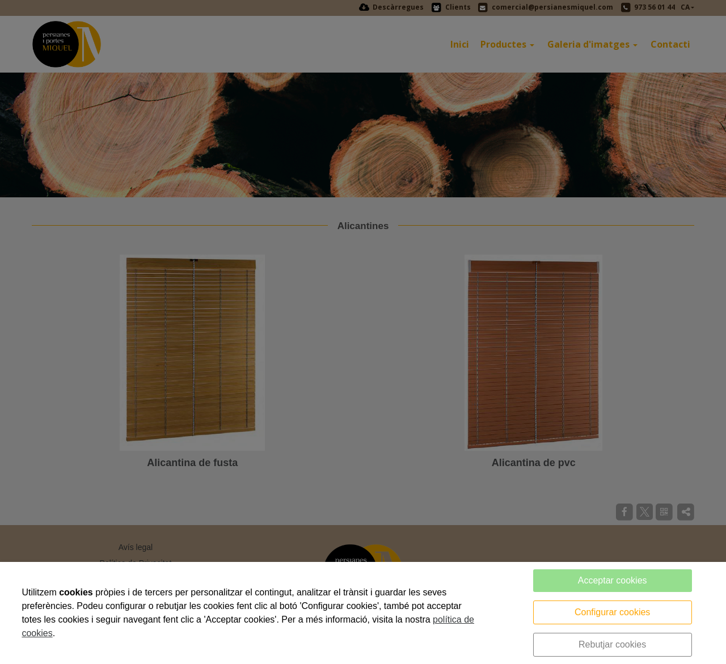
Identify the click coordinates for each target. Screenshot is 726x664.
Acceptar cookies (612, 580)
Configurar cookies (612, 612)
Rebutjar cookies (612, 644)
